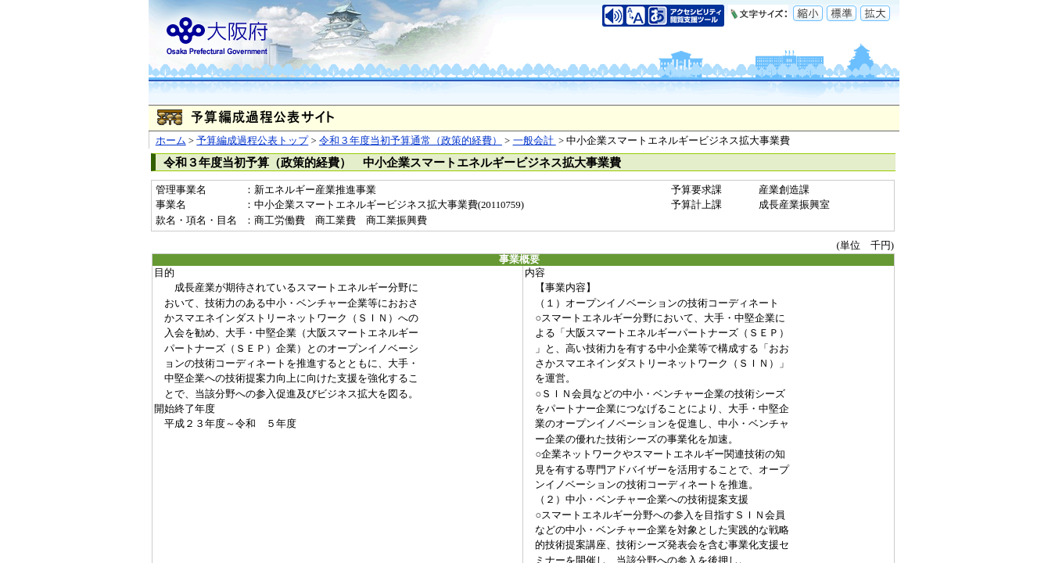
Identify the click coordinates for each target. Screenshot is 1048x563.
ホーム (171, 140)
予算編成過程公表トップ (252, 140)
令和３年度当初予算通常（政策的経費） (410, 140)
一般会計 (534, 140)
